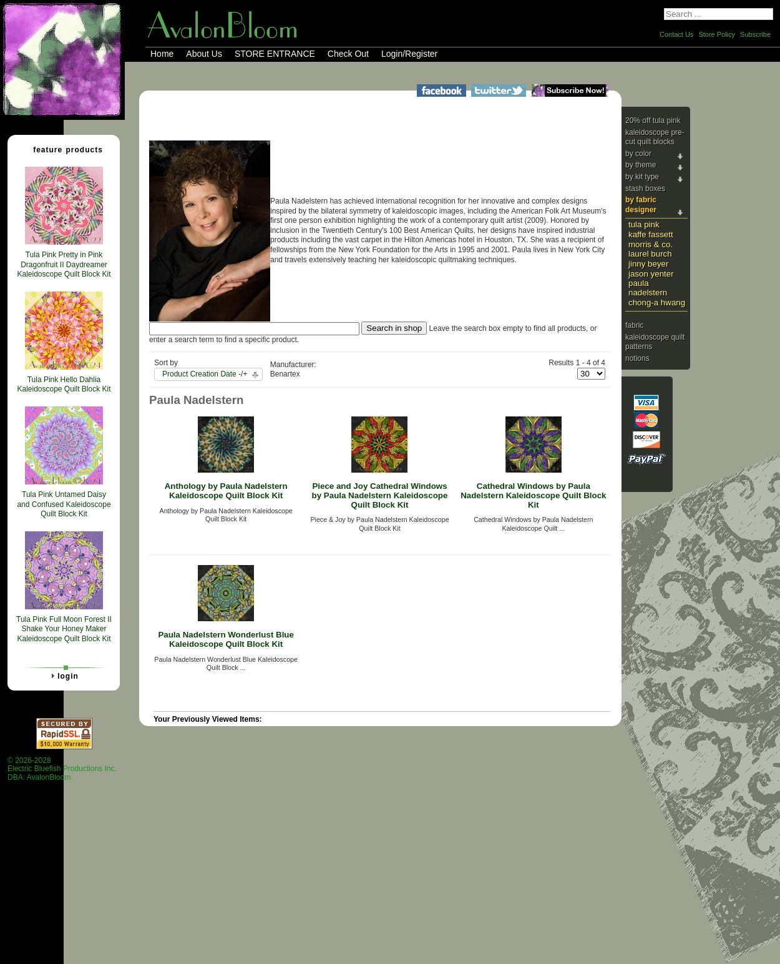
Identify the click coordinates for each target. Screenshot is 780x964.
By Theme (640, 164)
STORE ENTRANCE (275, 54)
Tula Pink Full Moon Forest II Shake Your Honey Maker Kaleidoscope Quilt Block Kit (64, 629)
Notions (637, 358)
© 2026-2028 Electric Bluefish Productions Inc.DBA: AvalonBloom (62, 769)
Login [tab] (63, 676)
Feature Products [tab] (63, 149)
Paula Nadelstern (647, 287)
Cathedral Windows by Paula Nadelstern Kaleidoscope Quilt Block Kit (533, 495)
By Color (638, 153)
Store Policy (716, 34)
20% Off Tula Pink (653, 120)
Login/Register (409, 54)
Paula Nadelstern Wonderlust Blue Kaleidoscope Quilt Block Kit (226, 639)
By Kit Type (642, 176)
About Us (204, 54)
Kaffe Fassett (650, 234)
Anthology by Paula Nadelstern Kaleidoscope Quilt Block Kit (226, 490)
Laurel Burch (650, 253)
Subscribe (755, 34)
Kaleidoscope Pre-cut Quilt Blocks (655, 137)
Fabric (634, 325)
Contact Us (676, 34)
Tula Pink (644, 224)
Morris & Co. (650, 244)
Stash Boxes (645, 188)
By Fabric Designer (640, 204)
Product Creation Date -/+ (204, 374)
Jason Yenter (651, 273)
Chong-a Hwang (656, 302)
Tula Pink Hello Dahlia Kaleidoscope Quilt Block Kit (63, 384)
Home (161, 54)
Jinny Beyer (648, 263)
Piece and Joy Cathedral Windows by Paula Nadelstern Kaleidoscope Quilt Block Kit (380, 495)
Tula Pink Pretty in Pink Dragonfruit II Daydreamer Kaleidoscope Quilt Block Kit (63, 264)
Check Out (348, 54)
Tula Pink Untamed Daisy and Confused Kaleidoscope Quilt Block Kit (63, 504)
